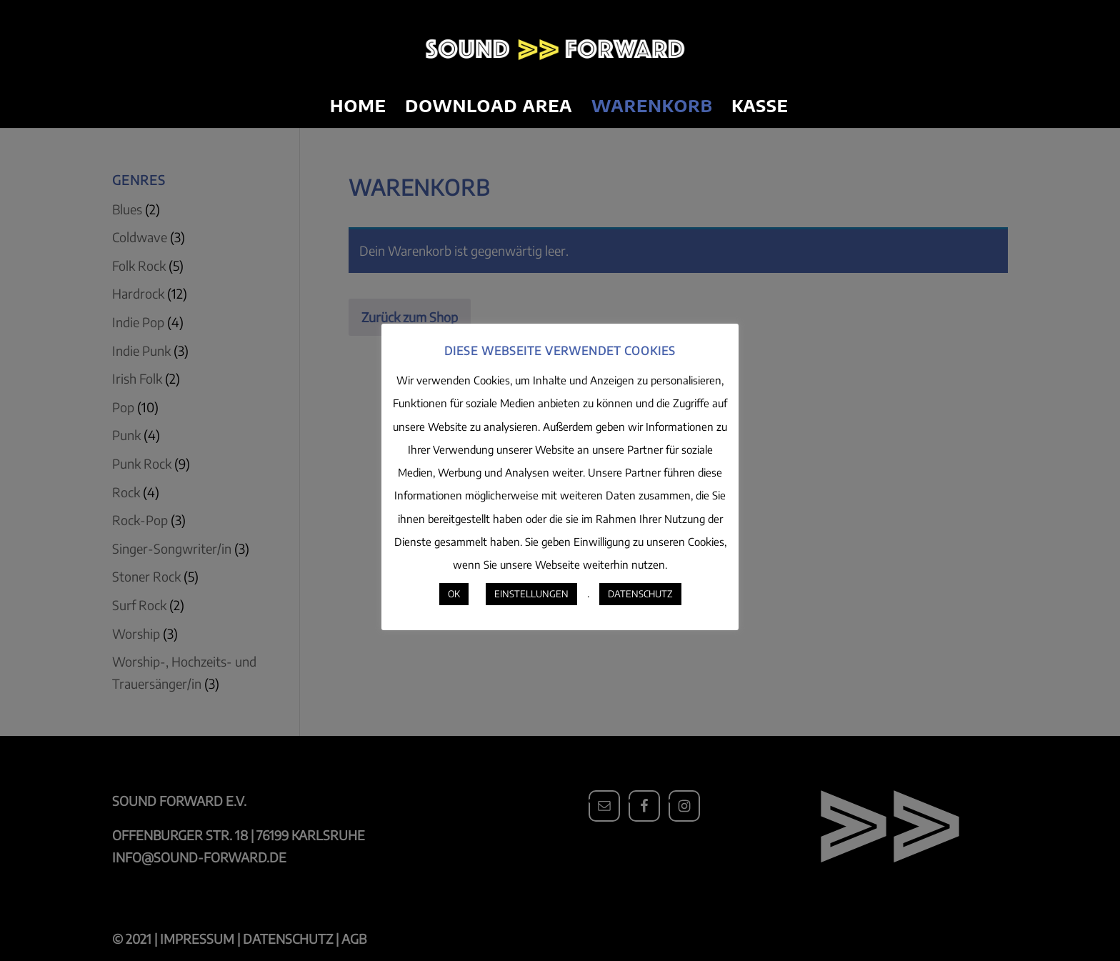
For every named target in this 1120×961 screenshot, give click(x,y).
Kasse (760, 108)
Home (358, 108)
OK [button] (454, 593)
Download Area (488, 108)
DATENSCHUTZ (640, 593)
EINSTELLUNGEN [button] (531, 593)
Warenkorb (652, 108)
